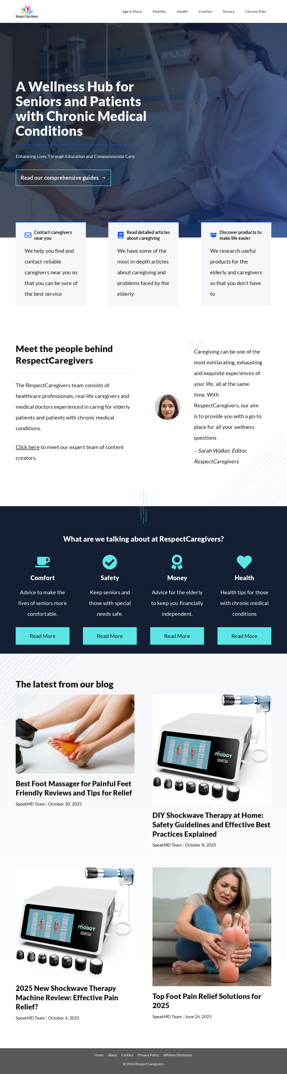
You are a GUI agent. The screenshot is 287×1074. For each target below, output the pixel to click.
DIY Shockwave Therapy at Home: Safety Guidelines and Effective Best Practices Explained (211, 824)
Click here (28, 447)
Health (182, 11)
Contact (127, 1055)
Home (99, 1055)
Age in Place (132, 11)
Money (229, 11)
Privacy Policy (148, 1055)
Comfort (205, 11)
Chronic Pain (255, 11)
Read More (43, 636)
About (112, 1055)
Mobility (159, 11)
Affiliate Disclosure (177, 1055)
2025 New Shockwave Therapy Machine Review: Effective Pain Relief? (67, 997)
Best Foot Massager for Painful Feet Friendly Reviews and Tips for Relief (74, 788)
